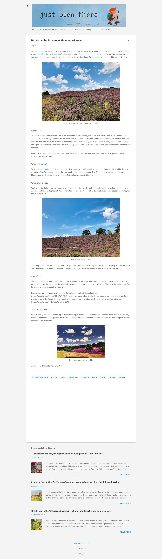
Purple (94, 377)
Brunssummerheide (97, 57)
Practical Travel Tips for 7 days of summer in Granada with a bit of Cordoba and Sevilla (75, 482)
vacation (111, 377)
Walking (122, 377)
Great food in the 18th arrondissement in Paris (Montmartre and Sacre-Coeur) (71, 511)
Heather (54, 377)
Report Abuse (81, 553)
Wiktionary (50, 169)
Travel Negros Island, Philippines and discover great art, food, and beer (67, 453)
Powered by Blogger (81, 544)
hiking (63, 377)
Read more (125, 475)
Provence (85, 377)
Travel (103, 377)
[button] (129, 40)
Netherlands (73, 377)
